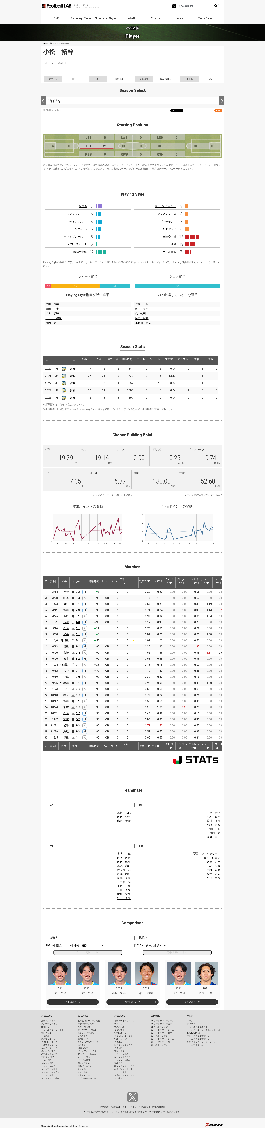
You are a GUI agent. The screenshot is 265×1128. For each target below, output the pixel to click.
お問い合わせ (158, 1107)
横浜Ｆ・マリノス (49, 1048)
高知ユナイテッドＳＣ (124, 1066)
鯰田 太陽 (124, 898)
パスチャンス (168, 221)
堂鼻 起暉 (52, 313)
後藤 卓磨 (124, 878)
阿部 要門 (213, 861)
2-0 (78, 676)
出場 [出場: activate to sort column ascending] (85, 360)
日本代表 (191, 1024)
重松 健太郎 (212, 857)
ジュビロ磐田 (84, 1060)
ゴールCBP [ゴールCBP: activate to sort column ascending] (219, 582)
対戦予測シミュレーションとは (201, 1042)
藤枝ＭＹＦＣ (84, 1063)
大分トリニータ (85, 1075)
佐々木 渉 (124, 870)
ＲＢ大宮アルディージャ (89, 1042)
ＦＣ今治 (82, 1069)
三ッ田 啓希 (53, 318)
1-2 (78, 646)
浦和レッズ (46, 1027)
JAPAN (131, 18)
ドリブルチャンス (165, 206)
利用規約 (105, 1107)
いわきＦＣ (83, 1036)
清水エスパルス (48, 1051)
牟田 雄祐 (52, 304)
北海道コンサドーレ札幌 (89, 1021)
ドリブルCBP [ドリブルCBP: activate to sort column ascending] (181, 582)
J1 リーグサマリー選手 (161, 1024)
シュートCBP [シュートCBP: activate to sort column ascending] (206, 582)
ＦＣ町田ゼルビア (49, 1042)
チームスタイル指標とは (198, 1039)
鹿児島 (65, 640)
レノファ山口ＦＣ (122, 1057)
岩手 (66, 634)
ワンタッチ (77, 213)
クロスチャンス (166, 213)
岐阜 (66, 598)
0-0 (78, 689)
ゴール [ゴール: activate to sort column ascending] (141, 360)
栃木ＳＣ (118, 1024)
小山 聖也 (213, 878)
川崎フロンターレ (49, 1045)
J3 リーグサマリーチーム (162, 1039)
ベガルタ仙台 (84, 1027)
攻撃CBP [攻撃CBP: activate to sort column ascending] (144, 582)
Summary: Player (105, 18)
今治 (66, 628)
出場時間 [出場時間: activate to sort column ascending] (126, 360)
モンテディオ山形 (86, 1033)
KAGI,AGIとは (193, 1033)
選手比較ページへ (177, 952)
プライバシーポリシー (130, 1107)
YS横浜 (64, 664)
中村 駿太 (213, 870)
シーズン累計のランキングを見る (202, 494)
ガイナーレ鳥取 (121, 1054)
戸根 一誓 (142, 304)
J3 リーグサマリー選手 (161, 1042)
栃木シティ (83, 1039)
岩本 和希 (124, 874)
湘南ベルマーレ (85, 1048)
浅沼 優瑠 (124, 820)
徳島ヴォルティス (86, 1066)
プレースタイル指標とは (198, 1036)
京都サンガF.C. (48, 1057)
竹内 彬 (50, 323)
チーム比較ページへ (88, 952)
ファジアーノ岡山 (49, 1069)
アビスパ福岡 (47, 1075)
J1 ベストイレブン (159, 1027)
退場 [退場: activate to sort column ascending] (211, 360)
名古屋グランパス (49, 1054)
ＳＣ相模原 (119, 1030)
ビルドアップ (168, 229)
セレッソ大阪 (47, 1063)
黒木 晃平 (142, 308)
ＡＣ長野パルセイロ (123, 1036)
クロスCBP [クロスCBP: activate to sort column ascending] (169, 582)
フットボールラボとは (197, 1027)
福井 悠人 (213, 874)
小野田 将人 (143, 323)
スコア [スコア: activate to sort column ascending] (76, 582)
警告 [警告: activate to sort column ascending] (197, 360)
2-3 (78, 610)
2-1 (78, 640)
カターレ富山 (84, 1057)
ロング (79, 229)
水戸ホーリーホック (50, 1024)
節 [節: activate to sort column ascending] (46, 582)
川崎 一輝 (124, 886)
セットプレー (75, 236)
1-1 (78, 628)
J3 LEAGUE (119, 1016)
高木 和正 (124, 865)
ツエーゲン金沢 (121, 1039)
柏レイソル (46, 1033)
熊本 (66, 658)
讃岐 (72, 368)
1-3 (78, 725)
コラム (190, 1021)
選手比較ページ (73, 1002)
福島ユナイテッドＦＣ (124, 1021)
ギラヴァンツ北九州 (123, 1069)
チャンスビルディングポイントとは (112, 494)
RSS (218, 110)
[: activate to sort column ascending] (53, 360)
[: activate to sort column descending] (47, 360)
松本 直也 (213, 816)
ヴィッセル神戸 (48, 1066)
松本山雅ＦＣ (120, 1033)
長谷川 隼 (124, 853)
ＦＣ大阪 (118, 1048)
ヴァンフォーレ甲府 (87, 1051)
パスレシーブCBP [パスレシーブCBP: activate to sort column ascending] (194, 582)
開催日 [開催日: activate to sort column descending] (54, 582)
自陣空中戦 (169, 236)
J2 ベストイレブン (159, 1036)
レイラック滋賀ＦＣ (123, 1045)
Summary (155, 1016)
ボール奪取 (169, 251)
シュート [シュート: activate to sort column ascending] (154, 360)
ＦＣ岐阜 (118, 1042)
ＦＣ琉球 (118, 1078)
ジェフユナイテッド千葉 (52, 1030)
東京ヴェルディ (48, 1039)
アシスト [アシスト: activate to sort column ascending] (182, 360)
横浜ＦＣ (82, 1045)
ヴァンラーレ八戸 (86, 1024)
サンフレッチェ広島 (50, 1072)
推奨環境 (115, 1107)
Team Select (205, 18)
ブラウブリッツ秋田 (87, 1030)
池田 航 (214, 829)
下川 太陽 (124, 890)
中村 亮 (125, 882)
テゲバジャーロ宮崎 (87, 1078)
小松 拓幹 (213, 825)
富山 (66, 610)
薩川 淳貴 (213, 820)
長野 (66, 592)
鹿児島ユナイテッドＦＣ (125, 1075)
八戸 (66, 670)
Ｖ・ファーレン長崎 (50, 1078)
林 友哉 (214, 865)
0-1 (78, 604)
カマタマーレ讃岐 (122, 1060)
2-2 (78, 652)
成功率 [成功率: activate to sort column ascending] (169, 360)
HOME (55, 18)
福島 (66, 646)
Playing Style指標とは (185, 262)
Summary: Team (81, 18)
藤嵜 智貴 (142, 318)
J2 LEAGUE (83, 1016)
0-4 (78, 598)
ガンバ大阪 (46, 1060)
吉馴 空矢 (124, 894)
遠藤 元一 (213, 837)
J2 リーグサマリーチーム (162, 1030)
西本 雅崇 (124, 857)
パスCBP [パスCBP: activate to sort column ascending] (157, 582)
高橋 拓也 (124, 812)
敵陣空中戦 (80, 251)
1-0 (78, 622)
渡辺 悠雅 (124, 861)
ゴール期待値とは (195, 1045)
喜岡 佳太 (52, 308)
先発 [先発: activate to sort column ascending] (98, 360)
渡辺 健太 (124, 816)
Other (189, 1016)
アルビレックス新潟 (87, 1054)
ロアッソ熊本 (120, 1072)
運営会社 (146, 1107)
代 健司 (140, 313)
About (180, 18)
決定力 (83, 206)
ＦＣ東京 (45, 1036)
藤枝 (66, 604)
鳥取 (66, 616)
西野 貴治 (213, 812)
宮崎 (66, 652)
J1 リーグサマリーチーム (162, 1021)
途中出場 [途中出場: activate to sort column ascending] (112, 360)
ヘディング (77, 221)
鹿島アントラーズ (49, 1021)
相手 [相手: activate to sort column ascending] (64, 582)
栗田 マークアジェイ (206, 853)
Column (156, 18)
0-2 (78, 592)
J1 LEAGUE (46, 1016)
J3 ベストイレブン (159, 1045)
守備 (173, 244)
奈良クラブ (119, 1051)
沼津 (66, 622)
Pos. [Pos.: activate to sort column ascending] (104, 582)
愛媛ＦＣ (118, 1063)
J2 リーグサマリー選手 (161, 1033)
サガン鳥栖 (83, 1072)
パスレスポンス (77, 244)
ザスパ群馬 (119, 1027)
